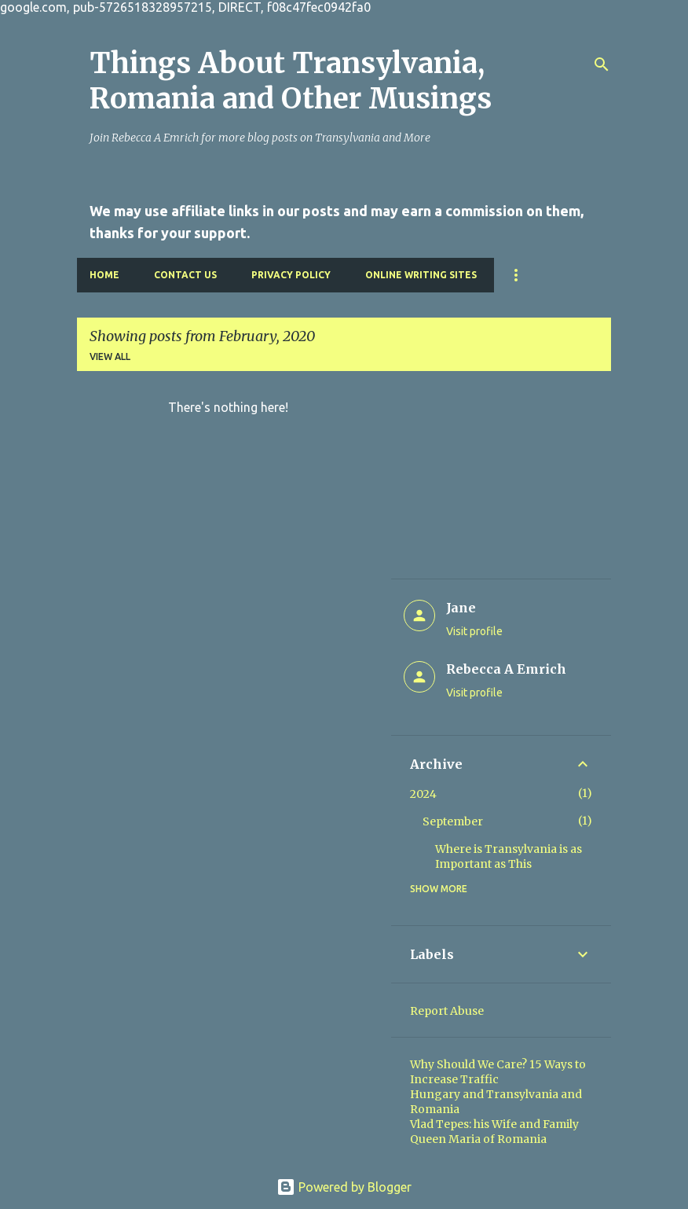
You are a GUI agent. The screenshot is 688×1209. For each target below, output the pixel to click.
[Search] (601, 64)
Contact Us (185, 275)
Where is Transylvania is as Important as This (508, 856)
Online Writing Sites (421, 275)
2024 (423, 794)
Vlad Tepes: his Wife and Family (494, 1124)
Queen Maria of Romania (478, 1139)
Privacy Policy (291, 275)
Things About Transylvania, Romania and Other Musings (291, 81)
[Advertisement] (501, 481)
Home (104, 275)
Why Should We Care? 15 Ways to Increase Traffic (498, 1071)
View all (110, 356)
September (453, 821)
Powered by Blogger (344, 1187)
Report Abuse (447, 1011)
